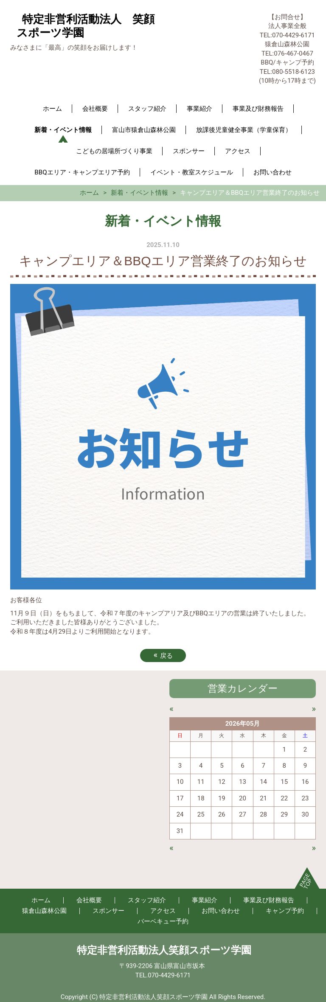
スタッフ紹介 (147, 108)
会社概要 (95, 108)
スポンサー (189, 151)
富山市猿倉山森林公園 (144, 130)
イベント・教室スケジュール (191, 172)
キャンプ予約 (285, 911)
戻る (162, 655)
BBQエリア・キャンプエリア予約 (81, 172)
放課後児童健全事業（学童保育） (244, 130)
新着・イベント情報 (63, 130)
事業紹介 (199, 108)
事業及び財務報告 (258, 108)
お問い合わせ (272, 172)
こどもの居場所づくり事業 (114, 151)
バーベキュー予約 (163, 921)
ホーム (52, 108)
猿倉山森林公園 (44, 911)
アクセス (237, 151)
